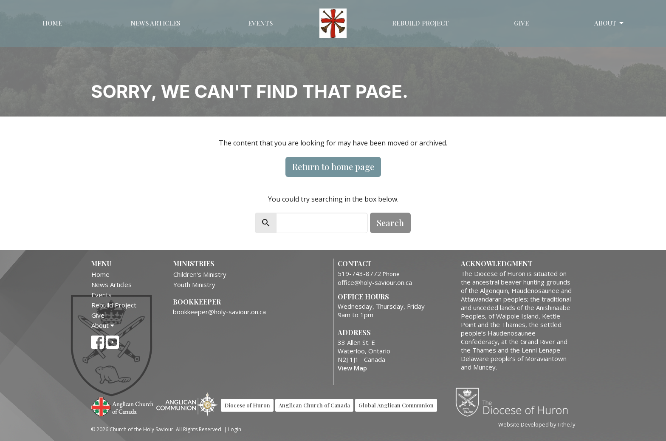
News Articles (155, 23)
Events (260, 23)
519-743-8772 (359, 273)
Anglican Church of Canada (122, 405)
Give (521, 23)
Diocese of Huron (515, 402)
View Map (352, 368)
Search (390, 222)
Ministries (193, 263)
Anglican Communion (187, 404)
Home (52, 23)
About (609, 23)
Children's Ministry (199, 274)
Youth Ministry (194, 284)
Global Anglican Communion (396, 405)
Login (234, 429)
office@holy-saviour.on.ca (375, 282)
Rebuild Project (420, 23)
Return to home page (333, 166)
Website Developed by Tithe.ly (536, 424)
